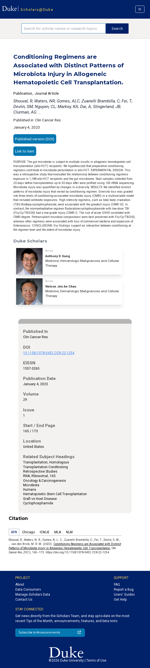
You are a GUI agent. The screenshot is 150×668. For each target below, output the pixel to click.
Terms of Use (96, 660)
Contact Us (23, 599)
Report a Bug (124, 589)
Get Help (120, 599)
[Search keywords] (63, 28)
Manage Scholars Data (32, 594)
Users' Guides (124, 594)
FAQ (117, 584)
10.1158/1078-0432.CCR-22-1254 (48, 353)
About (19, 584)
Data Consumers (28, 589)
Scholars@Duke (37, 9)
